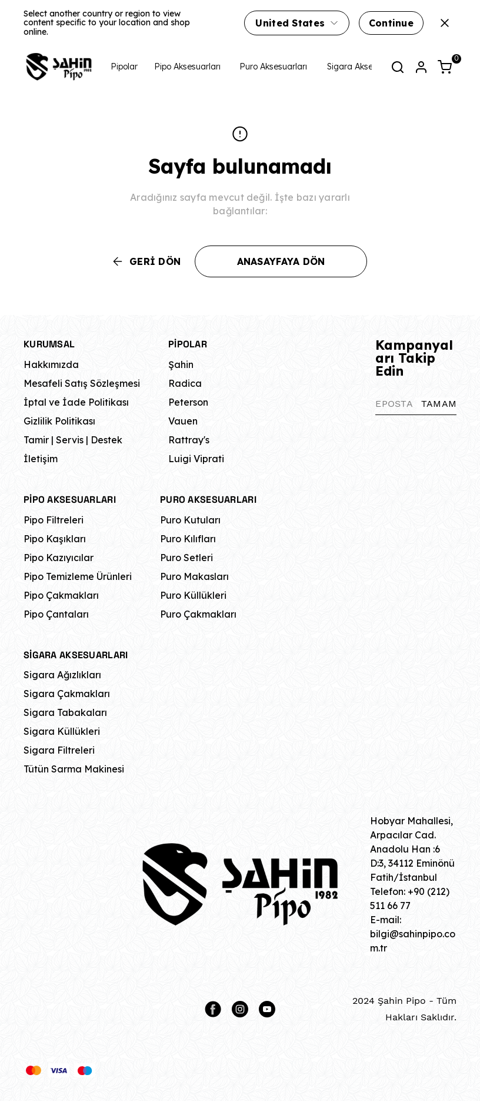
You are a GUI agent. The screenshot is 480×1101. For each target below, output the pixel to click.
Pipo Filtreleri (54, 520)
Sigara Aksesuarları (364, 66)
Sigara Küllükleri (62, 731)
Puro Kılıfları (188, 539)
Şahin (181, 364)
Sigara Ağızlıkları (62, 675)
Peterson (188, 402)
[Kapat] (444, 23)
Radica (185, 383)
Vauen (183, 421)
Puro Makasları (194, 576)
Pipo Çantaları (56, 614)
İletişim (41, 459)
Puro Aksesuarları (273, 66)
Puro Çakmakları (198, 614)
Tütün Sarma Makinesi (74, 769)
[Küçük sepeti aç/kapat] (444, 67)
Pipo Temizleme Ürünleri (78, 576)
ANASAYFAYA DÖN (281, 261)
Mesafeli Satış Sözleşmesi (82, 383)
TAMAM (438, 403)
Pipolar (124, 66)
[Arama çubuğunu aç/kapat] (397, 67)
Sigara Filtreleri (59, 750)
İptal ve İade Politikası (76, 402)
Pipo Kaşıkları (55, 539)
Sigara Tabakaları (65, 712)
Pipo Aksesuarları (187, 66)
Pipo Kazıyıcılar (59, 557)
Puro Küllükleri (193, 595)
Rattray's (188, 440)
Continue (391, 23)
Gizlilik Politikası (59, 421)
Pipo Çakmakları (61, 595)
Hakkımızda (51, 364)
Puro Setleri (186, 557)
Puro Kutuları (190, 520)
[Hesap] (421, 67)
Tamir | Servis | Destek (73, 440)
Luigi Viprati (196, 459)
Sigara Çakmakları (67, 693)
